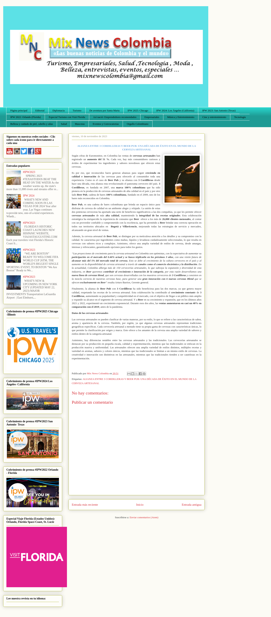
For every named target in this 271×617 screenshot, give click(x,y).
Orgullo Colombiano (137, 123)
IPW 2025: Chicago (137, 110)
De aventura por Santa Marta (104, 110)
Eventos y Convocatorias (106, 123)
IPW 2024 (28, 195)
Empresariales (152, 117)
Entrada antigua (191, 504)
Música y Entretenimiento (180, 117)
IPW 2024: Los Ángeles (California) (175, 110)
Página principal (18, 110)
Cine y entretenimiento (214, 117)
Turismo (77, 110)
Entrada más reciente (85, 504)
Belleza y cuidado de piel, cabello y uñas (31, 123)
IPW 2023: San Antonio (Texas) (219, 110)
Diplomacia (59, 110)
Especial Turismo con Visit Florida (67, 117)
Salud (64, 123)
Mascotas (80, 123)
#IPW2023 (29, 172)
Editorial (39, 110)
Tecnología (240, 117)
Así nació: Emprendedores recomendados (114, 117)
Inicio (140, 504)
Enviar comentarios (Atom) (144, 517)
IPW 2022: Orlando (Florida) (25, 117)
